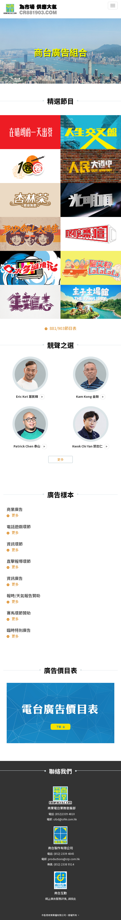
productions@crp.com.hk (64, 859)
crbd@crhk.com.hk (65, 819)
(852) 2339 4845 (64, 853)
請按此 (72, 898)
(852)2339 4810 (65, 814)
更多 (60, 459)
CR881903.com (30, 9)
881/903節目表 (63, 328)
